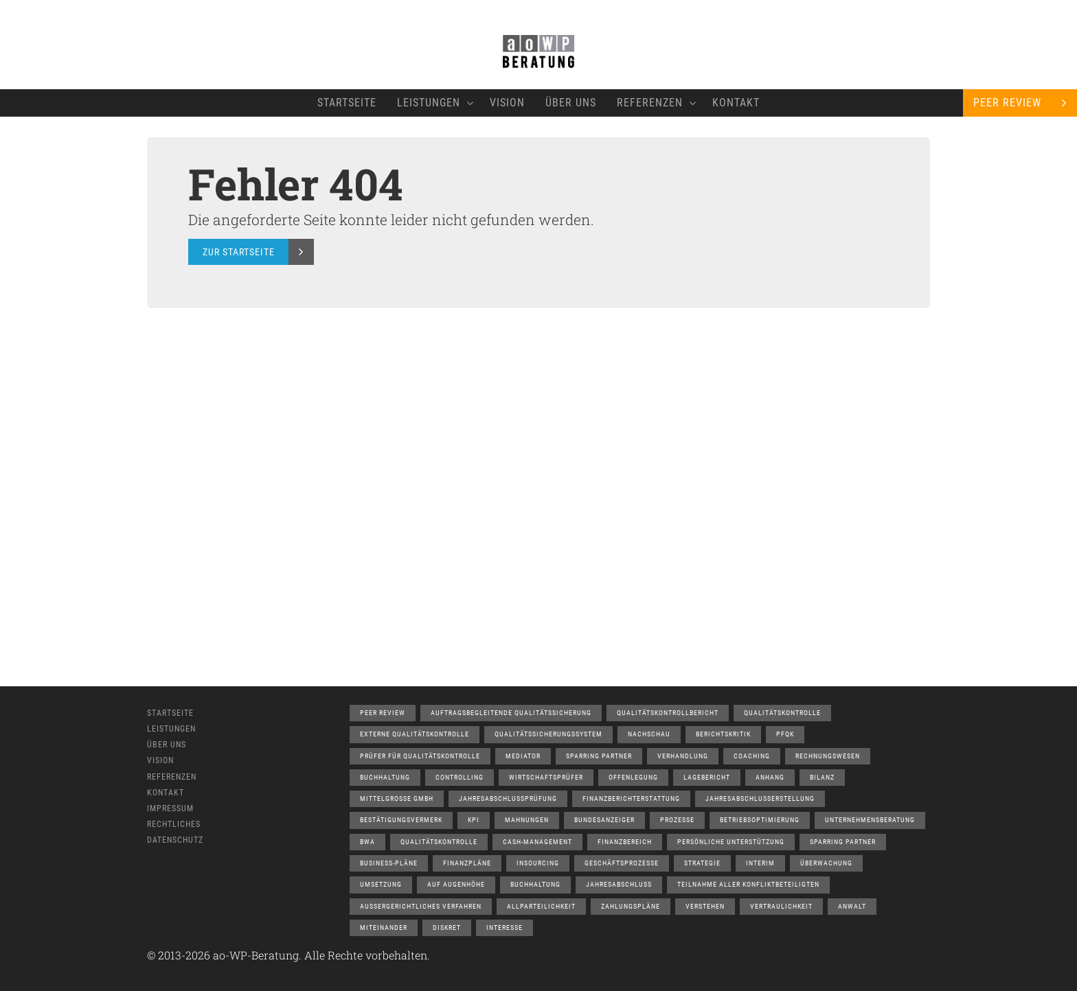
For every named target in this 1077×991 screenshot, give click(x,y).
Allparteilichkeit (541, 906)
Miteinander (383, 927)
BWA (367, 842)
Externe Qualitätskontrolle (414, 734)
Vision (507, 102)
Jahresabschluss (619, 884)
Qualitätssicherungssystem (548, 734)
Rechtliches (174, 824)
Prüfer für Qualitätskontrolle (420, 756)
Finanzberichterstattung (631, 798)
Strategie (702, 863)
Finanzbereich (625, 842)
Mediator (523, 756)
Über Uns (570, 102)
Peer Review (1007, 102)
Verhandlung (682, 756)
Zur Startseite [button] (239, 251)
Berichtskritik (723, 734)
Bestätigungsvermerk (401, 820)
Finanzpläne (467, 863)
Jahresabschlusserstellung (760, 798)
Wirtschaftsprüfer (546, 777)
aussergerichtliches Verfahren (420, 906)
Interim (760, 863)
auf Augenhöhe (456, 884)
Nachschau (649, 734)
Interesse (504, 927)
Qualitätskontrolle (782, 712)
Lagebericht (706, 777)
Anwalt (852, 906)
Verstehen (705, 906)
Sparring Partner (599, 756)
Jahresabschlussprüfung (508, 798)
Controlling (459, 777)
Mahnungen (527, 820)
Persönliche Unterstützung (730, 842)
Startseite (346, 102)
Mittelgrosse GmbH (396, 798)
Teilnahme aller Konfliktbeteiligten (748, 884)
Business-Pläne (389, 863)
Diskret (447, 927)
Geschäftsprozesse (622, 863)
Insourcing (538, 863)
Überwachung (826, 863)
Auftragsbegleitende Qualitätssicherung (511, 712)
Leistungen (433, 102)
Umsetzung (381, 884)
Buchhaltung (385, 777)
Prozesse (677, 820)
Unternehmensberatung (870, 820)
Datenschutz (175, 840)
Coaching (752, 756)
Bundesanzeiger (604, 820)
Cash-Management (537, 842)
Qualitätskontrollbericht (667, 712)
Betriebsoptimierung (760, 820)
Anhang (770, 777)
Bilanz (822, 777)
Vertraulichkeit (781, 906)
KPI (473, 820)
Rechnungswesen (827, 756)
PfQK (785, 734)
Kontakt (736, 102)
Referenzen (654, 102)
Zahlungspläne (630, 906)
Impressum (170, 808)
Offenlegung (633, 777)
